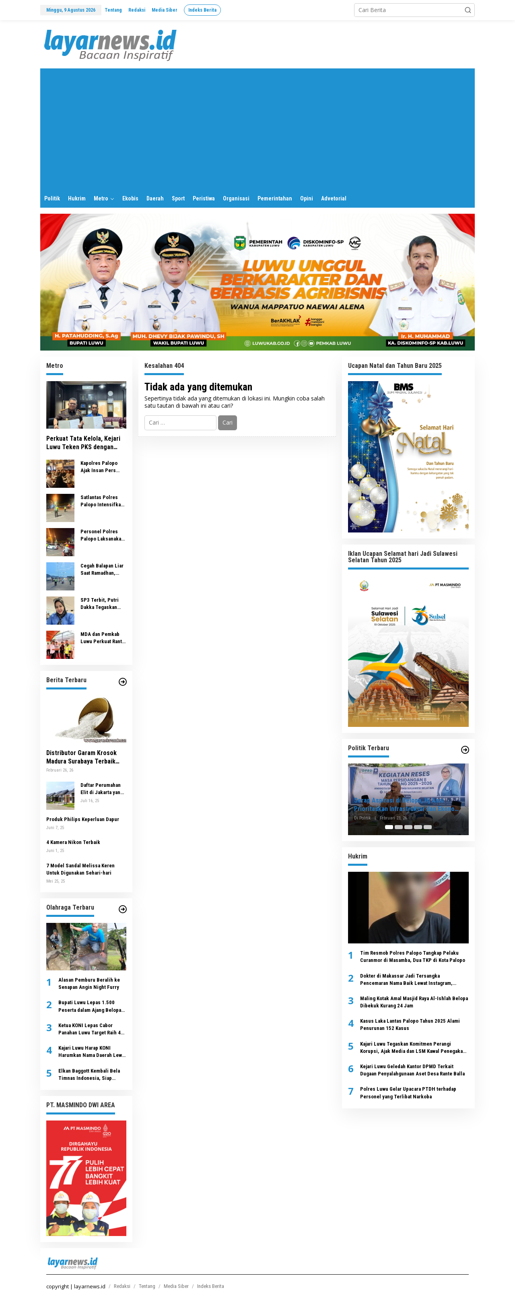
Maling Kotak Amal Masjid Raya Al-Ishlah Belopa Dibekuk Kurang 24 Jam (414, 1002)
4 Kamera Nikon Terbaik (73, 842)
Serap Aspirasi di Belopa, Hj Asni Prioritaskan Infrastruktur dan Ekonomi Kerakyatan (407, 805)
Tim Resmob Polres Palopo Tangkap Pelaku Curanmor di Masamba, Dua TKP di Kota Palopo (412, 956)
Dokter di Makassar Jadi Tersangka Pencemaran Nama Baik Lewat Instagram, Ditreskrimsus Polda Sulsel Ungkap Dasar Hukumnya (407, 980)
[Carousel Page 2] (399, 827)
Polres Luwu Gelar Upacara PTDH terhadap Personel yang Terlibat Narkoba (408, 1092)
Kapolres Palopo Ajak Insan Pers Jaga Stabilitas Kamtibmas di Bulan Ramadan (102, 467)
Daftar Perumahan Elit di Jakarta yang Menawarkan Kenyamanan (101, 789)
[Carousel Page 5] (428, 827)
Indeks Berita (210, 1286)
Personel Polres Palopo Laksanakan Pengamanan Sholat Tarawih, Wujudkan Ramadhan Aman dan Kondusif (103, 535)
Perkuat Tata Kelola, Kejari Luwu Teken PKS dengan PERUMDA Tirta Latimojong (83, 443)
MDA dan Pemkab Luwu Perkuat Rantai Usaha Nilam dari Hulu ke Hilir (103, 638)
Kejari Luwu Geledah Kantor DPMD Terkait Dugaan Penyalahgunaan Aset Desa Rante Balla (412, 1070)
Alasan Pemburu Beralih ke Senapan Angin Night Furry (89, 983)
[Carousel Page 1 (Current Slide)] (389, 827)
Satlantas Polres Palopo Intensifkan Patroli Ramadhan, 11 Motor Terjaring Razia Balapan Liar (102, 501)
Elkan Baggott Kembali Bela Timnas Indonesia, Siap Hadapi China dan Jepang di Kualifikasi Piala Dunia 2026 (89, 1075)
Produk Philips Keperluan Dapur (82, 819)
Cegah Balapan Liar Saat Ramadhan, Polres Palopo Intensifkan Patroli (102, 570)
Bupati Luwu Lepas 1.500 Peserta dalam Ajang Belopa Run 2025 (89, 1006)
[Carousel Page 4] (418, 827)
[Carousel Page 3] (408, 827)
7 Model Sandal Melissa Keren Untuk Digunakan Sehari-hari (80, 869)
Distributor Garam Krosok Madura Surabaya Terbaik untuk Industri (81, 757)
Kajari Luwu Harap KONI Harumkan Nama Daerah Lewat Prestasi (92, 1052)
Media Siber (176, 1286)
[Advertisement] (257, 128)
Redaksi (122, 1286)
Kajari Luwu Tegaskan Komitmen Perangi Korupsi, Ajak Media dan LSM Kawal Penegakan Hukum (413, 1048)
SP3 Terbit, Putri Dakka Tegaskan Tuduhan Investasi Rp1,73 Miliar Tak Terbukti (101, 604)
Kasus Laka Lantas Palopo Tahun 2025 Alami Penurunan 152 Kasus (410, 1024)
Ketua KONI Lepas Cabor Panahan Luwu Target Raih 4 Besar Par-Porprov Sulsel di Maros (90, 1029)
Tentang (147, 1286)
